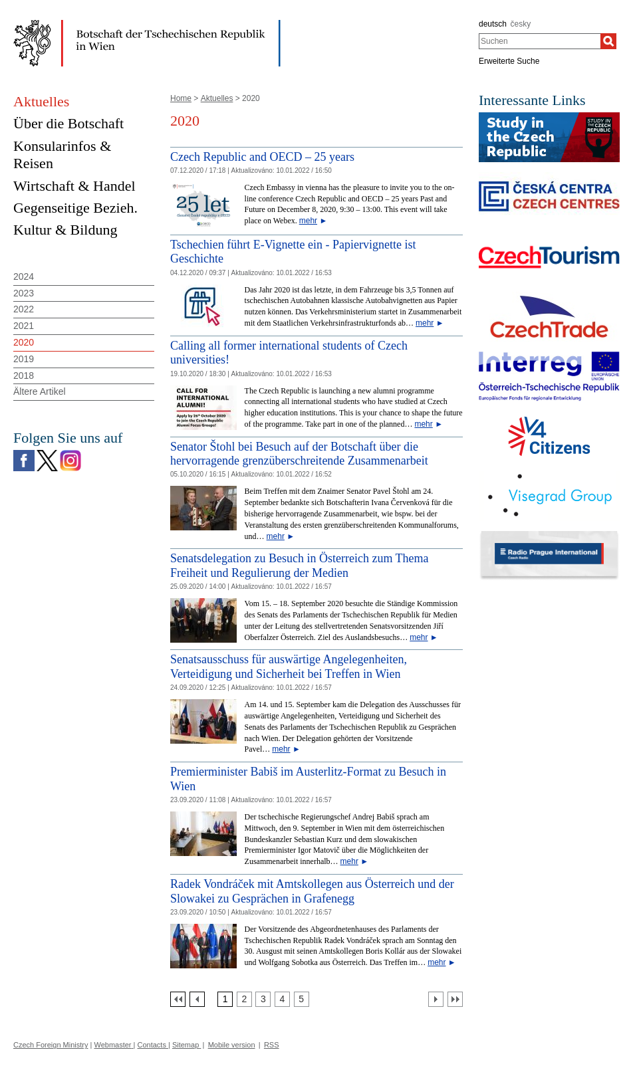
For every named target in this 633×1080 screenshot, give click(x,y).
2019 (23, 359)
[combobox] (539, 41)
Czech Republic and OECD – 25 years (262, 156)
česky (521, 24)
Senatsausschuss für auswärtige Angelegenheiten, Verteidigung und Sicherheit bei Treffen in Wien (288, 667)
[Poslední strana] (455, 999)
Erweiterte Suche (509, 61)
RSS (271, 1045)
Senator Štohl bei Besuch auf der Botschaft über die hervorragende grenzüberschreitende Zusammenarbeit (299, 454)
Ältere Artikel (39, 391)
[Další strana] (435, 999)
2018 (23, 375)
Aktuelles (217, 98)
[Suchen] (608, 41)
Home (180, 98)
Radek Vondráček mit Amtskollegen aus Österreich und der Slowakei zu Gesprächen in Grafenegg (312, 891)
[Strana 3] (263, 999)
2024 (23, 276)
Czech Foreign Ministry (50, 1045)
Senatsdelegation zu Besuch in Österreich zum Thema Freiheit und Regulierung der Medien (299, 566)
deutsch (493, 24)
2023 (23, 293)
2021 (23, 325)
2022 (23, 309)
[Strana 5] (301, 999)
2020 (23, 342)
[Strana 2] (244, 999)
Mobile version (231, 1045)
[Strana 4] (282, 999)
